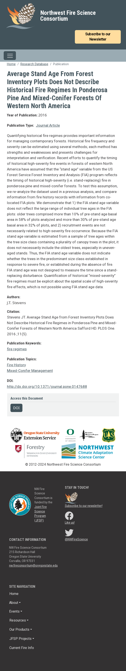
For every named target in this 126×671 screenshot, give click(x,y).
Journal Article (48, 125)
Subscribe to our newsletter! (83, 506)
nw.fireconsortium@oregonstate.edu (33, 565)
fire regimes (17, 349)
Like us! (70, 522)
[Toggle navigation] (10, 55)
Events (14, 611)
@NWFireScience (76, 539)
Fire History (16, 365)
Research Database (34, 64)
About (13, 603)
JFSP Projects (20, 639)
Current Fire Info (21, 648)
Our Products (19, 629)
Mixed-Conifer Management (30, 370)
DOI (16, 407)
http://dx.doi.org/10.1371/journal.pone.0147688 (47, 386)
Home (11, 64)
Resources (17, 620)
